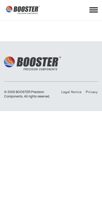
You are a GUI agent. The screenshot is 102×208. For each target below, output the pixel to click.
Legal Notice (71, 92)
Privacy (92, 92)
